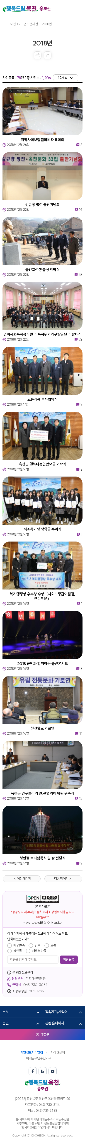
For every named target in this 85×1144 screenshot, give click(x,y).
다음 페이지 (61, 878)
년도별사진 (31, 24)
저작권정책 (58, 1052)
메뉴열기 (79, 8)
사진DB (14, 24)
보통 (53, 945)
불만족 (17, 951)
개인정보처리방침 (31, 1052)
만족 (37, 945)
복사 (47, 55)
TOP (45, 1034)
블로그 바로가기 (43, 1071)
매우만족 (19, 945)
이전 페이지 (24, 878)
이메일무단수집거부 (38, 1058)
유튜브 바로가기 (53, 1071)
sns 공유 (37, 55)
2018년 (47, 24)
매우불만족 (39, 951)
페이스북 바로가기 (33, 1071)
